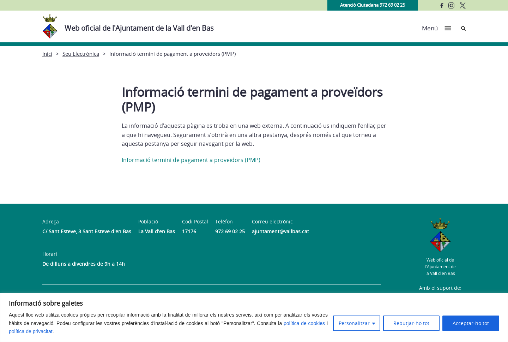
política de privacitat (31, 331)
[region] (254, 317)
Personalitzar (354, 323)
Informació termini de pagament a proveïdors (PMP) (191, 160)
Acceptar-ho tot (471, 323)
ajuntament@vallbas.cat (280, 231)
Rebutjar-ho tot (411, 323)
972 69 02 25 (230, 231)
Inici (47, 53)
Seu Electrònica (80, 53)
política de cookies (304, 323)
